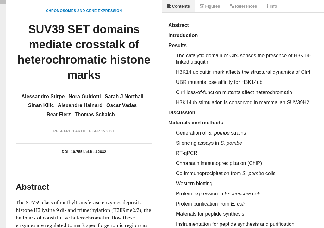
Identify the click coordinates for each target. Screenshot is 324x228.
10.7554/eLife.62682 (88, 152)
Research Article (72, 131)
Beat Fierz (59, 114)
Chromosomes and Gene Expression (84, 11)
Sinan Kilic (41, 105)
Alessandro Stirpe (43, 96)
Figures (210, 6)
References (243, 6)
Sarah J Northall (124, 96)
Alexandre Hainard (80, 105)
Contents (178, 6)
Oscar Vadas (121, 105)
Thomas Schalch (95, 114)
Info (272, 6)
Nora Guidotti (85, 96)
